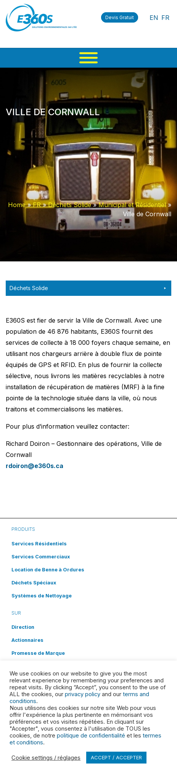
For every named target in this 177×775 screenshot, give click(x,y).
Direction (22, 627)
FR (165, 17)
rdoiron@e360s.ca (34, 466)
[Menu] (88, 58)
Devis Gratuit (119, 17)
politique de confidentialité (91, 735)
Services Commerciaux (40, 557)
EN (154, 17)
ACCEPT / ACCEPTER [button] (116, 757)
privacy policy (82, 694)
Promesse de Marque (38, 653)
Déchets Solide (69, 205)
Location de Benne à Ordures (47, 570)
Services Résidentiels (39, 544)
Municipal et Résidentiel (132, 205)
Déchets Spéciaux (33, 583)
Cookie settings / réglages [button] (45, 757)
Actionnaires (27, 640)
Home (17, 205)
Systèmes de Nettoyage (41, 596)
